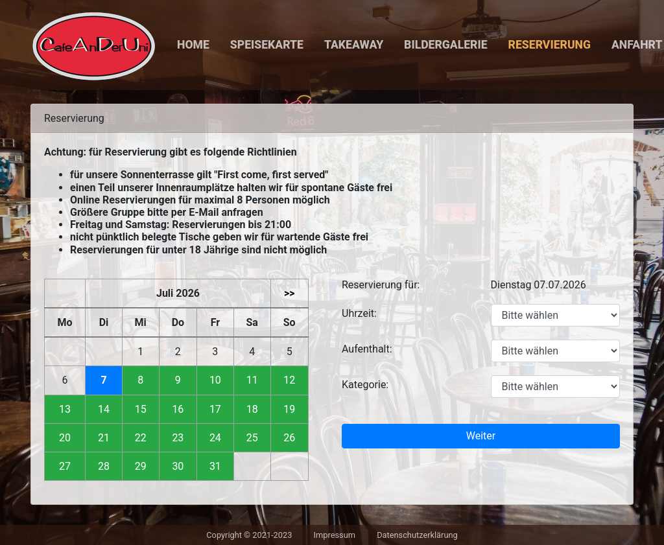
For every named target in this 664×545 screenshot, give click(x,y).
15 (141, 409)
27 (65, 466)
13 (65, 409)
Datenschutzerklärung (417, 535)
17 (215, 409)
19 (289, 409)
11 (252, 380)
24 (215, 438)
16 (178, 409)
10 (215, 380)
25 (252, 438)
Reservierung (549, 44)
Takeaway (353, 44)
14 (104, 409)
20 (65, 438)
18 (252, 409)
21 (104, 438)
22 (141, 438)
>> (289, 293)
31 (215, 466)
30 (178, 466)
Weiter (480, 436)
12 (289, 380)
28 (104, 466)
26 (289, 438)
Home (193, 44)
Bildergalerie (445, 44)
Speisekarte (266, 44)
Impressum (334, 535)
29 (141, 466)
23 (178, 438)
